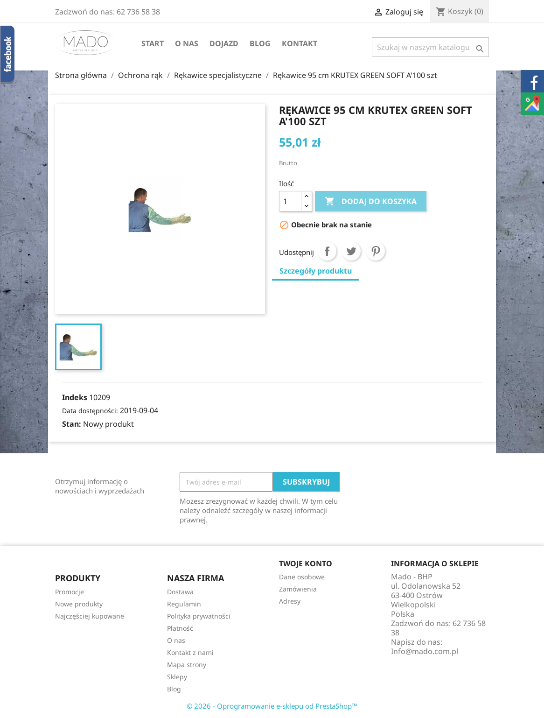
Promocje (69, 591)
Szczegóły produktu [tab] (315, 271)
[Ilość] (290, 201)
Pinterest (375, 251)
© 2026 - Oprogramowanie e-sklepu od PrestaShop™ (272, 706)
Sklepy (177, 676)
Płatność (180, 628)
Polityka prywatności (198, 616)
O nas (186, 43)
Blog (260, 43)
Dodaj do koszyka (371, 201)
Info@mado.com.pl (424, 651)
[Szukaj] (430, 47)
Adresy (289, 601)
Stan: (71, 424)
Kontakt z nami (190, 652)
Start (152, 43)
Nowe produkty (79, 603)
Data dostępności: (90, 410)
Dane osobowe (302, 576)
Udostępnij (327, 251)
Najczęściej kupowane (89, 616)
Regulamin (184, 603)
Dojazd (223, 43)
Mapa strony (186, 664)
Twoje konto (305, 563)
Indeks (74, 397)
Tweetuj (351, 251)
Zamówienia (298, 588)
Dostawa (180, 591)
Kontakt (299, 43)
